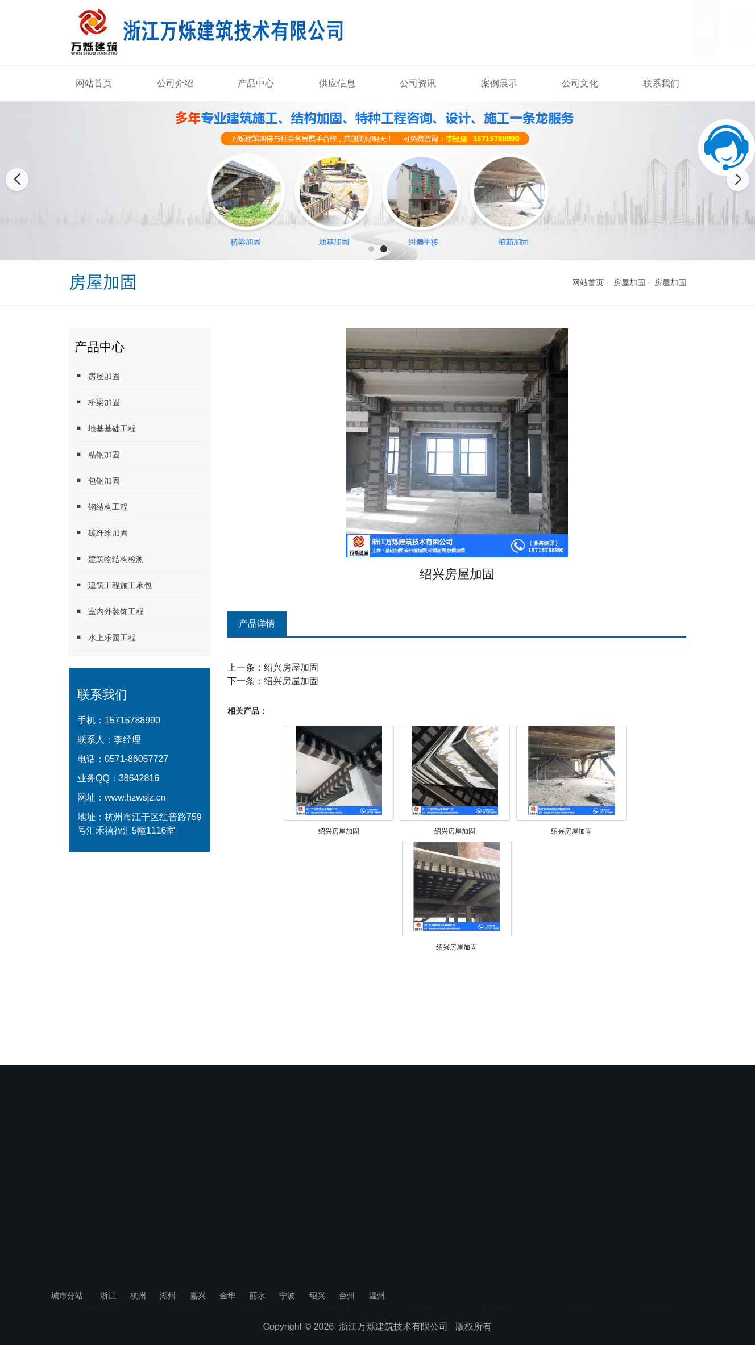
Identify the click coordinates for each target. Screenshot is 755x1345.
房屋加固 (629, 282)
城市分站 (67, 1295)
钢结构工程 (101, 506)
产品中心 (256, 83)
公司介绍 (175, 83)
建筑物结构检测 (109, 559)
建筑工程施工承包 (113, 585)
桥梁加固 (97, 402)
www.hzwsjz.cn (135, 797)
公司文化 (580, 83)
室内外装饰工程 (109, 611)
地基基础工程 (105, 428)
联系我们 (661, 83)
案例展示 (499, 83)
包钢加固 (97, 480)
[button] (371, 249)
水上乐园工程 (105, 637)
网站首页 (94, 83)
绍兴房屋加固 (291, 667)
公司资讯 (418, 83)
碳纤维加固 (101, 533)
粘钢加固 (97, 454)
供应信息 (337, 83)
